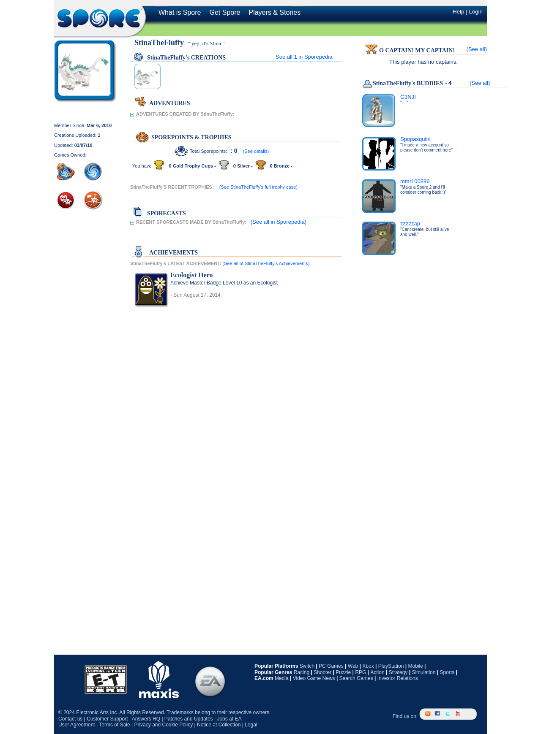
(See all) (477, 49)
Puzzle (343, 672)
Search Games (356, 678)
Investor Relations (397, 678)
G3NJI (408, 97)
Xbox (368, 666)
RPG (360, 672)
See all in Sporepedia (304, 57)
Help (458, 11)
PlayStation (391, 666)
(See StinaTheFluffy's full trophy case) (258, 187)
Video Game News (314, 678)
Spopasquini (415, 139)
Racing (301, 672)
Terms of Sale (114, 725)
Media (282, 678)
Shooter (322, 672)
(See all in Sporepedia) (278, 222)
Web (353, 666)
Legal (251, 725)
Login (476, 11)
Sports (447, 672)
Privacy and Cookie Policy (163, 725)
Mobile (415, 666)
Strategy (398, 672)
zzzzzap (410, 223)
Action (377, 672)
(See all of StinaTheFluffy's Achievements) (265, 263)
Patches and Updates (188, 719)
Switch (307, 666)
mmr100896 (414, 181)
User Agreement (76, 725)
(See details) (256, 151)
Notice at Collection (218, 725)
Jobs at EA (229, 719)
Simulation (423, 672)
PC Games (331, 666)
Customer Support (107, 719)
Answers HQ (146, 719)
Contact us (70, 719)
